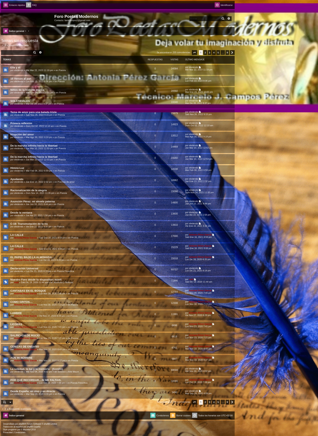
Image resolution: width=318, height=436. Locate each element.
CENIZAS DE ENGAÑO (24, 346)
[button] (194, 52)
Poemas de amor (66, 182)
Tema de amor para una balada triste (33, 112)
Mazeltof (27, 429)
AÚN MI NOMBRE (21, 357)
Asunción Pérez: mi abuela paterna (32, 201)
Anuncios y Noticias (63, 282)
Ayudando (16, 179)
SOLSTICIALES (20, 101)
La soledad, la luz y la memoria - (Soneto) (36, 368)
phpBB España (33, 427)
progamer (12, 429)
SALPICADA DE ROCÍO (25, 335)
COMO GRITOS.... (21, 301)
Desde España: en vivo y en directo (32, 391)
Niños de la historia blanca (27, 89)
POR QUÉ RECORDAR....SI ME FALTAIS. (35, 380)
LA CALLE (17, 234)
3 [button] (209, 52)
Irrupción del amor (22, 134)
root (16, 282)
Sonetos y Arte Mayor (68, 371)
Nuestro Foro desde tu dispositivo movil (35, 279)
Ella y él (15, 67)
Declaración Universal (24, 268)
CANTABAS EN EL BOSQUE (28, 290)
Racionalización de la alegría (28, 190)
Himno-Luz (17, 167)
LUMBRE (16, 313)
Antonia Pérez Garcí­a (25, 237)
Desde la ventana (21, 212)
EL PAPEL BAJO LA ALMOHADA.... (32, 257)
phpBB (22, 424)
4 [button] (213, 52)
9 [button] (227, 52)
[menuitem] (31, 5)
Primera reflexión (21, 123)
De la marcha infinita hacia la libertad (33, 145)
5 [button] (218, 52)
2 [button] (205, 52)
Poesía (62, 70)
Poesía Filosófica (65, 271)
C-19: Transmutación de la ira (29, 223)
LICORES (16, 324)
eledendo (18, 70)
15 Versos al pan (20, 78)
